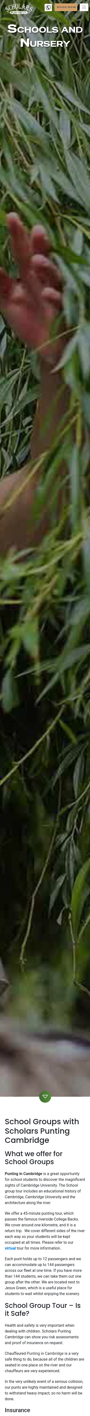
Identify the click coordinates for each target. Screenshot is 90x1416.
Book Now (66, 7)
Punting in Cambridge (23, 1173)
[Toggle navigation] (84, 7)
